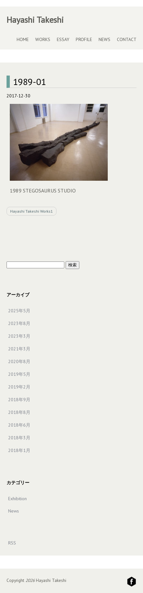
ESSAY (63, 39)
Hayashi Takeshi (35, 19)
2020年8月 (19, 361)
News (13, 511)
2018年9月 (19, 399)
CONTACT (126, 39)
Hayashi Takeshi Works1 (31, 211)
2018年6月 (19, 425)
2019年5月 (19, 374)
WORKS (42, 39)
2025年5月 (19, 311)
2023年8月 (19, 323)
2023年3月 (19, 336)
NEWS (104, 39)
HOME (23, 39)
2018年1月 (19, 450)
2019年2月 (19, 387)
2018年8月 (19, 412)
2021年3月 (19, 349)
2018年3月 (19, 438)
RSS (12, 543)
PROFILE (84, 39)
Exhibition (17, 498)
